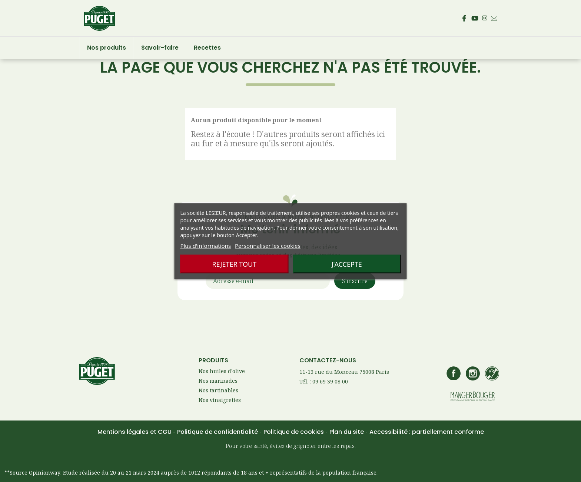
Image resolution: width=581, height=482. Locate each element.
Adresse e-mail (233, 281)
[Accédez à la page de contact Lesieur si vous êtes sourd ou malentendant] (492, 374)
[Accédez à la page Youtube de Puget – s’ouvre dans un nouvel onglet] (474, 18)
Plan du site (347, 432)
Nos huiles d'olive (222, 371)
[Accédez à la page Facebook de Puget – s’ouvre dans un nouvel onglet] (464, 18)
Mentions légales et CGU (135, 432)
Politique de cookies (294, 432)
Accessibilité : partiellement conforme (426, 432)
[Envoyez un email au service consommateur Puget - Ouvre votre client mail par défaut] (494, 18)
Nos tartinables (218, 390)
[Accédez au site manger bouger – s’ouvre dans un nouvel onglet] (473, 397)
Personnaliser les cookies (268, 245)
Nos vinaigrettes (220, 399)
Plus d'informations (205, 245)
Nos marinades (218, 380)
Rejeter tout (234, 263)
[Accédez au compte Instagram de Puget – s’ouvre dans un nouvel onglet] (484, 18)
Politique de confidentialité (218, 432)
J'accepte (347, 263)
